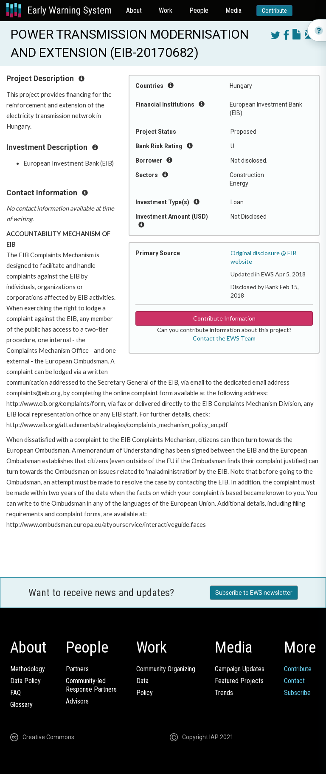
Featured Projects (239, 681)
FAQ (15, 693)
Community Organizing (165, 669)
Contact (294, 681)
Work (165, 10)
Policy (144, 693)
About (134, 10)
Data (142, 681)
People (198, 10)
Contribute (274, 10)
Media (233, 10)
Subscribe (297, 693)
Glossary (21, 705)
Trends (224, 693)
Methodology (27, 669)
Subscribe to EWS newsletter (253, 592)
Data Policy (25, 681)
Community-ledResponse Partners (91, 685)
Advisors (77, 701)
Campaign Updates (239, 669)
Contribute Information (224, 318)
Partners (77, 669)
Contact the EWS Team (224, 338)
